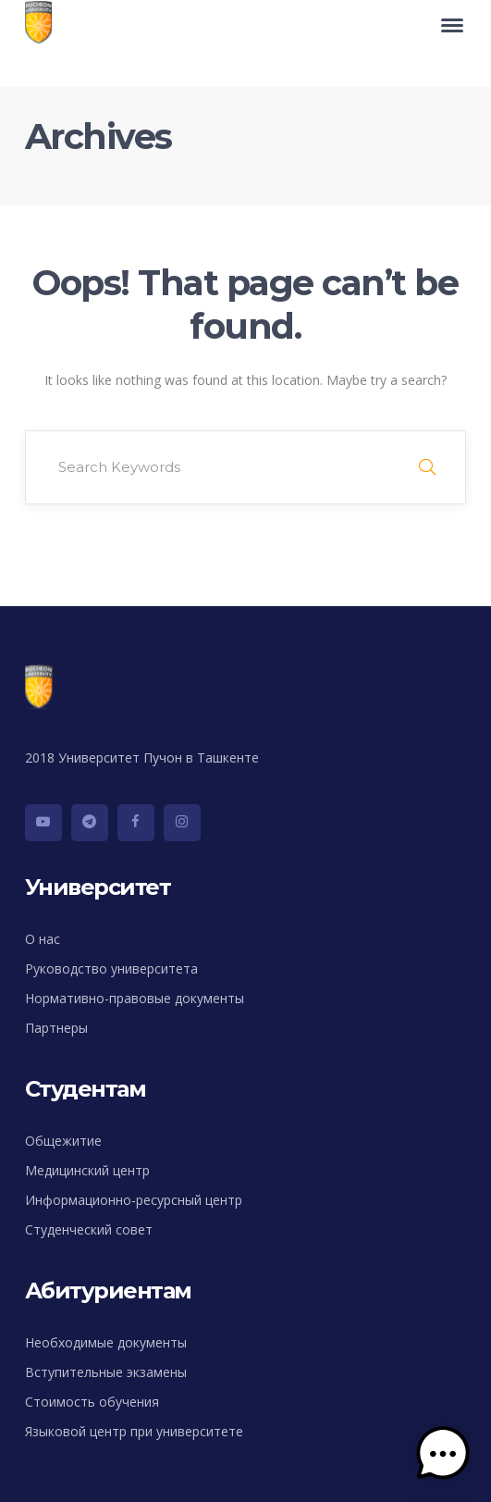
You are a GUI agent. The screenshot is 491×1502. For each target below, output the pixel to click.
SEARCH (427, 467)
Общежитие (63, 1140)
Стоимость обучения (92, 1401)
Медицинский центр (87, 1170)
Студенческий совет (89, 1229)
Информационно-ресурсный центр (133, 1200)
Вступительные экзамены (106, 1372)
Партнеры (56, 1028)
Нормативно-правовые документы (134, 998)
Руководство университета (111, 968)
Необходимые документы (106, 1342)
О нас (42, 939)
